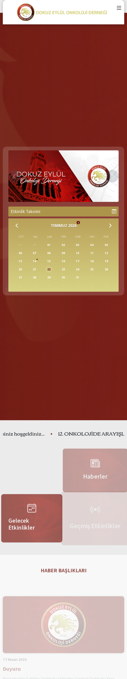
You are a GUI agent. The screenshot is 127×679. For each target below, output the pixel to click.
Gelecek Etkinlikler (20, 525)
